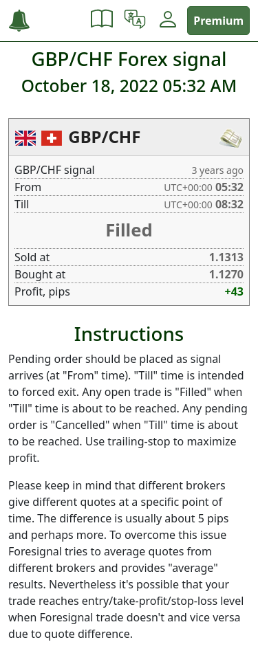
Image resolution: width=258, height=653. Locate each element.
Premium (218, 20)
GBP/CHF (104, 136)
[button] (101, 20)
